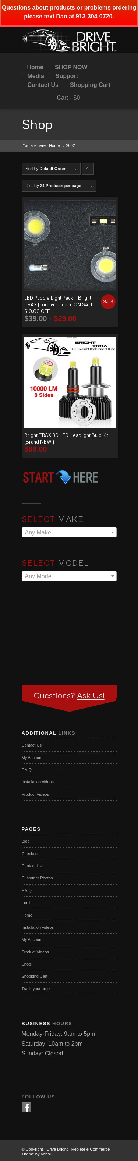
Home (35, 67)
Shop (37, 124)
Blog (26, 841)
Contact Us (43, 85)
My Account (32, 757)
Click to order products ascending (88, 170)
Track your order (36, 989)
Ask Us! (91, 695)
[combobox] (69, 532)
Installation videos (38, 782)
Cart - (64, 98)
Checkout (30, 853)
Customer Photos (37, 878)
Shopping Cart (90, 85)
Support (67, 76)
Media (36, 76)
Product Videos (35, 794)
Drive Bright (57, 1149)
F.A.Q (27, 769)
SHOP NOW (71, 67)
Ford (26, 902)
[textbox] (69, 532)
